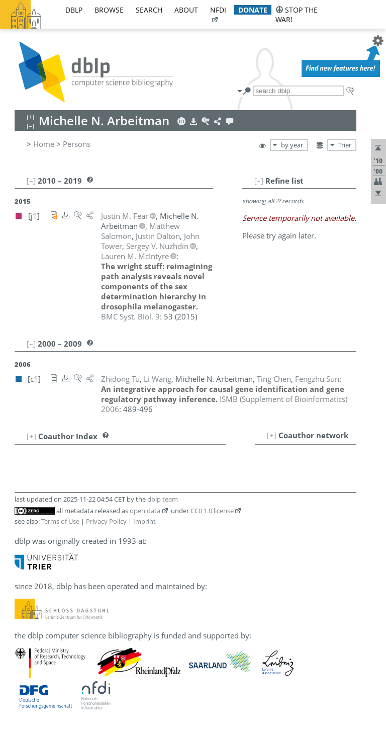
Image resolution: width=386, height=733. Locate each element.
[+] (271, 435)
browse (109, 10)
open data (145, 510)
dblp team (162, 499)
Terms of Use (60, 521)
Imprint (144, 521)
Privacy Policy (106, 521)
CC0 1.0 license (212, 510)
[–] (258, 181)
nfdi (218, 10)
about (186, 10)
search (149, 10)
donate (252, 10)
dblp (73, 10)
